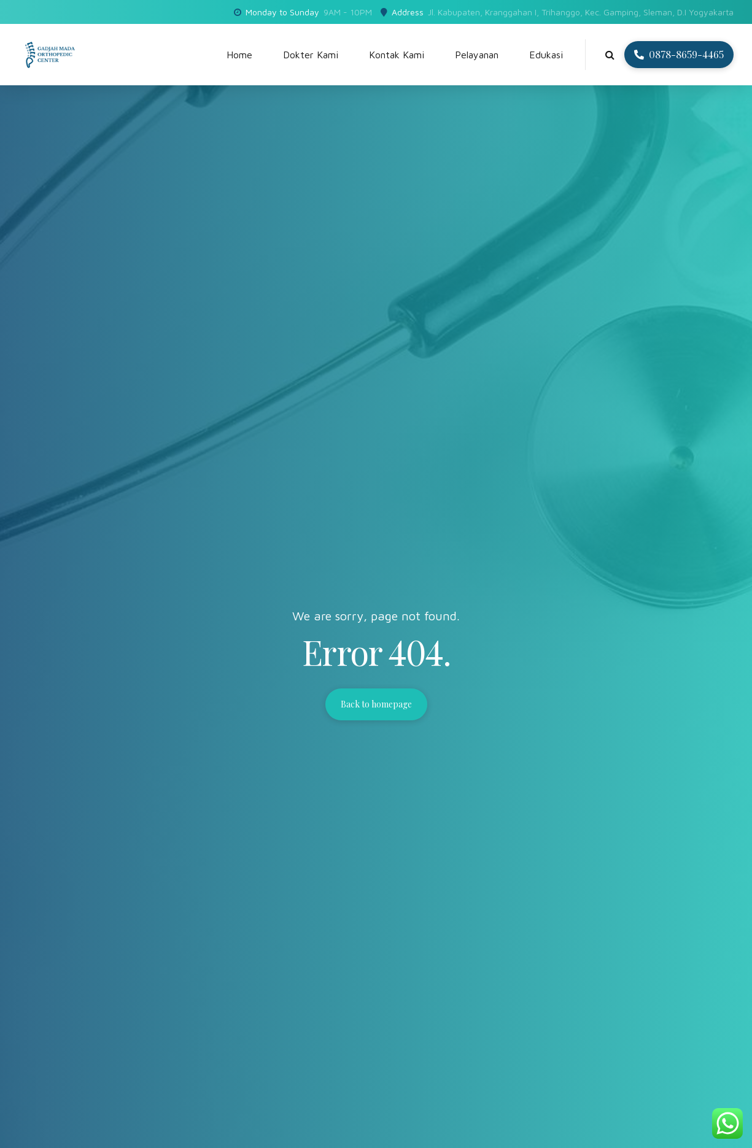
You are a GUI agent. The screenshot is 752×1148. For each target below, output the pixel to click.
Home (239, 54)
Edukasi (546, 54)
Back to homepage (376, 704)
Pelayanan (476, 54)
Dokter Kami (310, 54)
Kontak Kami (396, 54)
